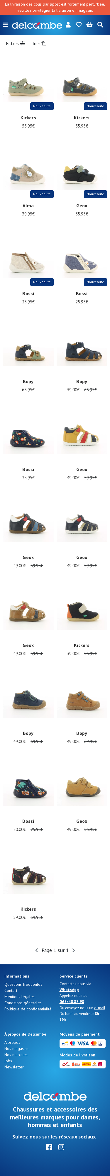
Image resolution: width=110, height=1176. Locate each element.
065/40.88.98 (72, 1001)
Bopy (28, 381)
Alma (28, 205)
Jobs (8, 1060)
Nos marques (16, 1054)
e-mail (99, 1007)
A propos (12, 1042)
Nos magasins (16, 1048)
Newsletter (14, 1067)
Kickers (28, 117)
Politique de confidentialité (28, 1009)
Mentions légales (19, 996)
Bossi (28, 293)
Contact (10, 990)
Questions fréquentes (23, 984)
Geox (81, 205)
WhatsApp (69, 989)
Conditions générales (23, 1002)
